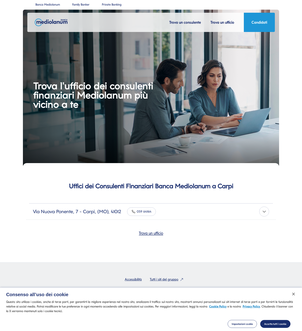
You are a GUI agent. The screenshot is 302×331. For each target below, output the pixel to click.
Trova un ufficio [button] (222, 22)
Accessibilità (133, 279)
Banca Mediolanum (47, 4)
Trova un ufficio (151, 233)
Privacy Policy (251, 308)
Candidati (259, 23)
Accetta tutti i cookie (275, 325)
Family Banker (81, 4)
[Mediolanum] (52, 22)
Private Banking (112, 4)
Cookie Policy (217, 308)
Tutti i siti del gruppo (167, 279)
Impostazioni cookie (242, 325)
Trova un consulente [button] (185, 22)
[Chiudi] (293, 296)
